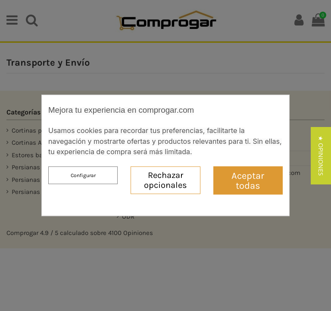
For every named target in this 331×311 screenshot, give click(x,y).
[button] (321, 161)
